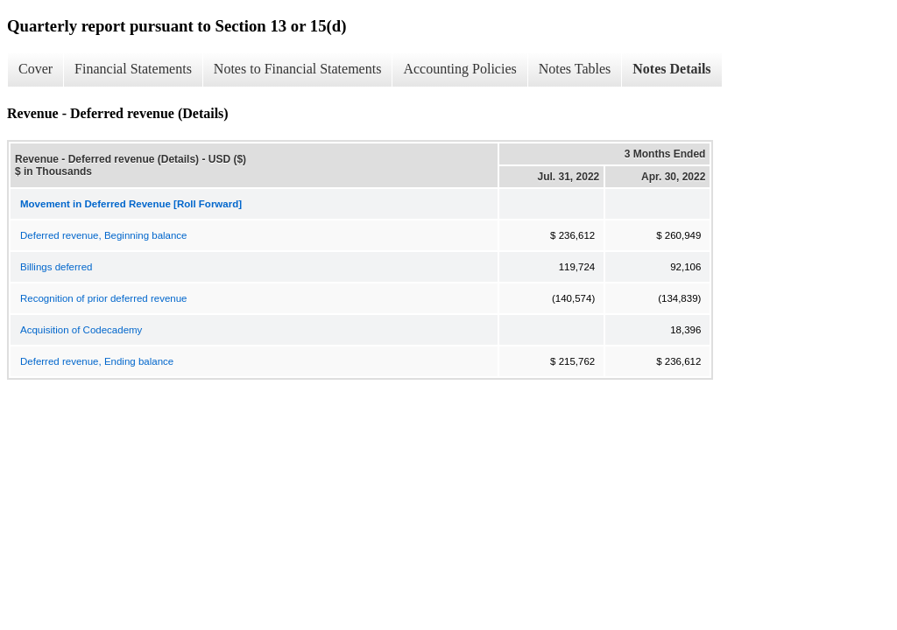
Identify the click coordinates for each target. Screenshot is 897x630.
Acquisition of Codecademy (81, 330)
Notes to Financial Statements (298, 68)
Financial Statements (133, 68)
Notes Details (671, 68)
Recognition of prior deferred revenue (103, 298)
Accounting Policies (459, 68)
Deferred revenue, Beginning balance (103, 235)
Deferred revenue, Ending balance (96, 361)
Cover (35, 68)
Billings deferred (56, 267)
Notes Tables (575, 68)
